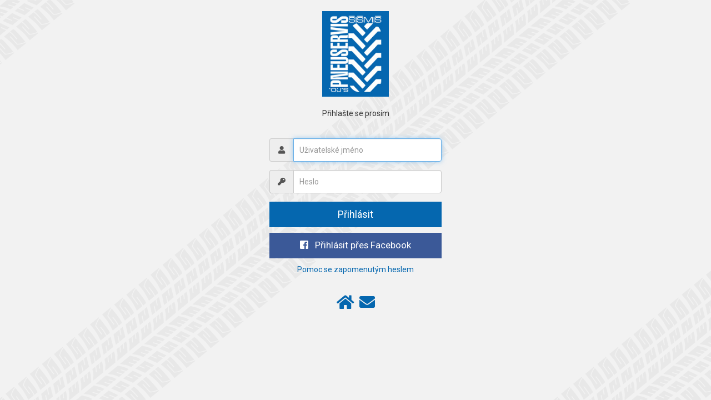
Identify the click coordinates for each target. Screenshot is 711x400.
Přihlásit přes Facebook (355, 245)
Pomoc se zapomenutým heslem (355, 269)
